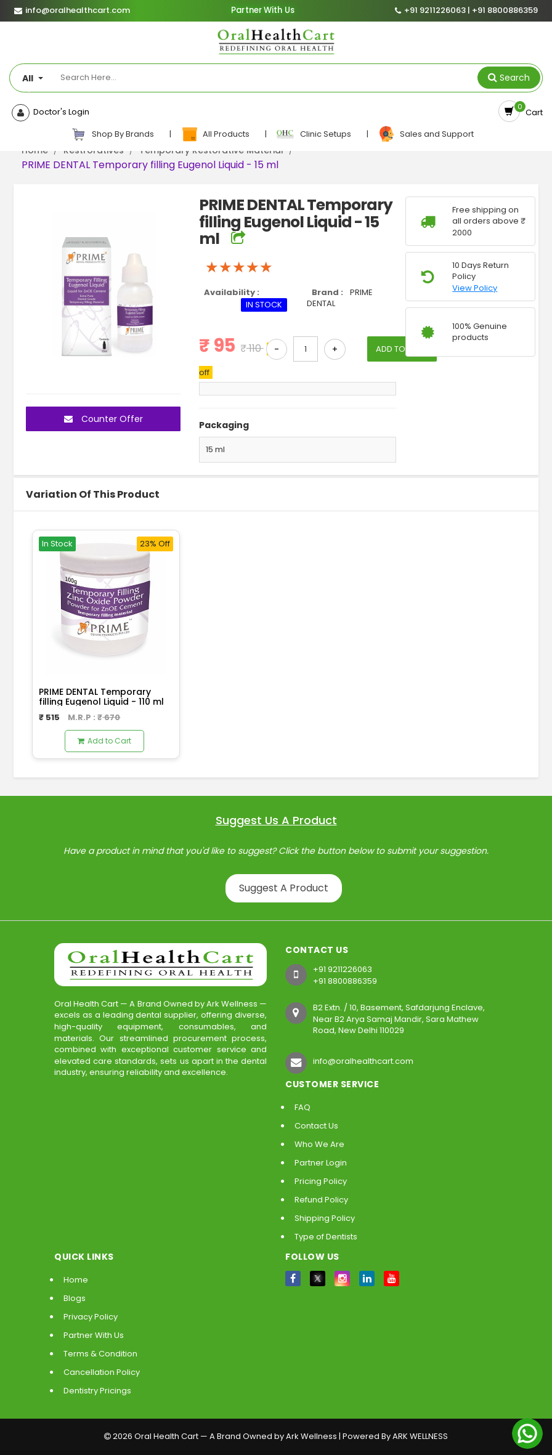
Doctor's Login (59, 112)
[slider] (239, 267)
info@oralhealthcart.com (363, 1061)
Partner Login (320, 1163)
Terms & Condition (100, 1354)
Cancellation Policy (101, 1372)
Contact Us (316, 1126)
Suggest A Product (283, 888)
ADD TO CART (402, 349)
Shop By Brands (113, 134)
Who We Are (319, 1144)
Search (515, 77)
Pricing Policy (320, 1181)
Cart (532, 112)
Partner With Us (262, 11)
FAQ (302, 1107)
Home (75, 1280)
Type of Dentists (325, 1236)
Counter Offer (103, 419)
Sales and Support (426, 134)
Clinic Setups (314, 134)
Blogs (74, 1298)
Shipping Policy (324, 1218)
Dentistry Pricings (97, 1390)
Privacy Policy (90, 1317)
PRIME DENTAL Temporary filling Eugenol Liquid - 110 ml (101, 696)
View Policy (474, 288)
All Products (216, 134)
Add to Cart (104, 741)
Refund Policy (321, 1200)
